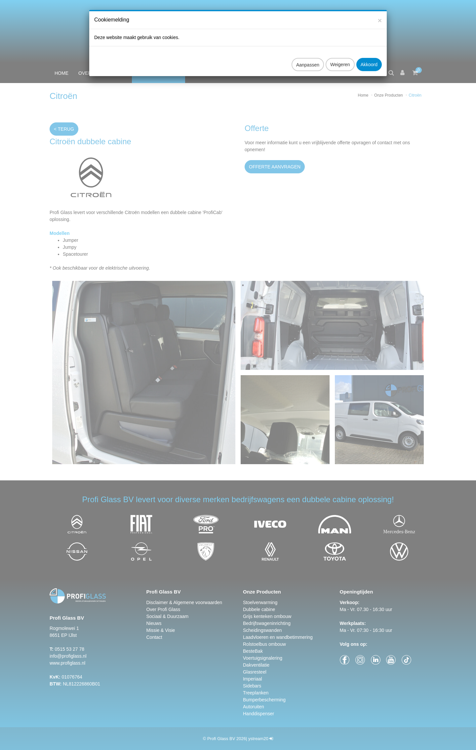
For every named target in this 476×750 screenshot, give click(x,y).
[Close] (380, 13)
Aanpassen (307, 57)
